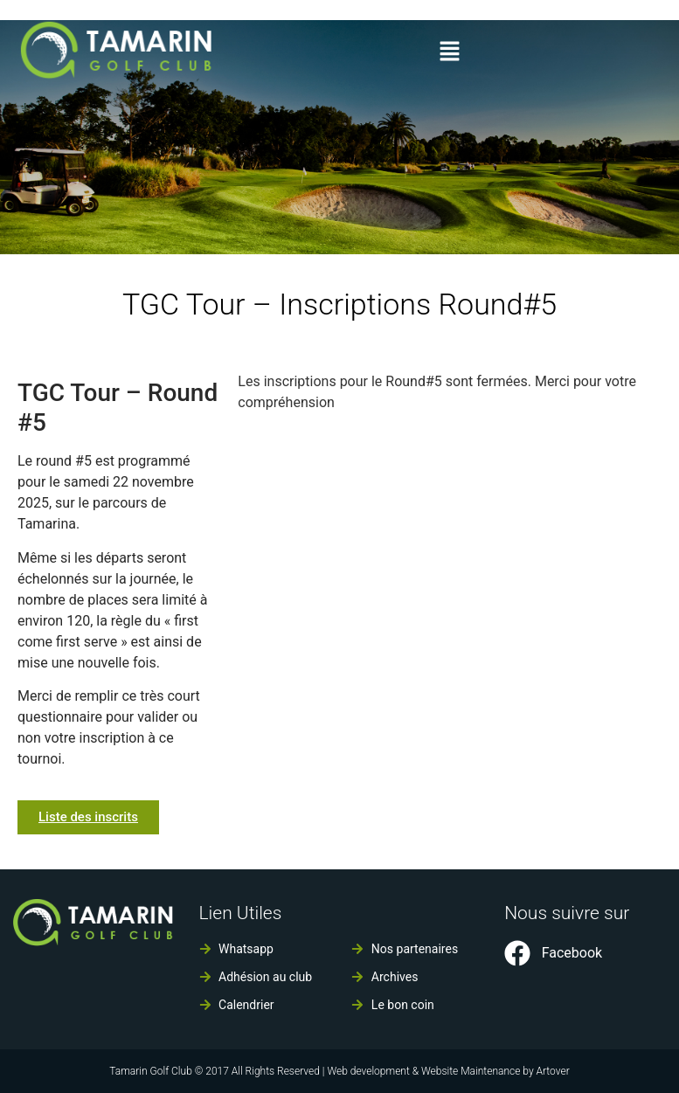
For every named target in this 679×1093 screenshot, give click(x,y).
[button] (449, 52)
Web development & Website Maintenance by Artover (448, 1071)
